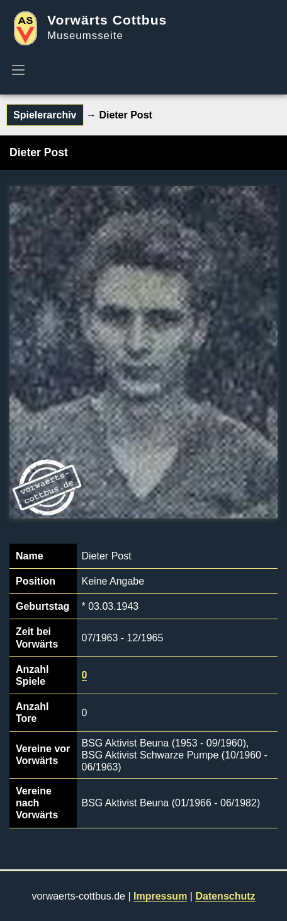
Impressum (160, 896)
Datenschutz (225, 896)
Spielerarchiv (45, 115)
